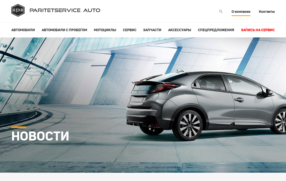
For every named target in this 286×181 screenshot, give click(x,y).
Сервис (129, 30)
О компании (241, 11)
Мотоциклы (105, 30)
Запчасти (152, 30)
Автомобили (23, 30)
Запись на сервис (258, 30)
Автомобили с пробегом (64, 30)
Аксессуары (179, 30)
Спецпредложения (216, 30)
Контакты (267, 11)
